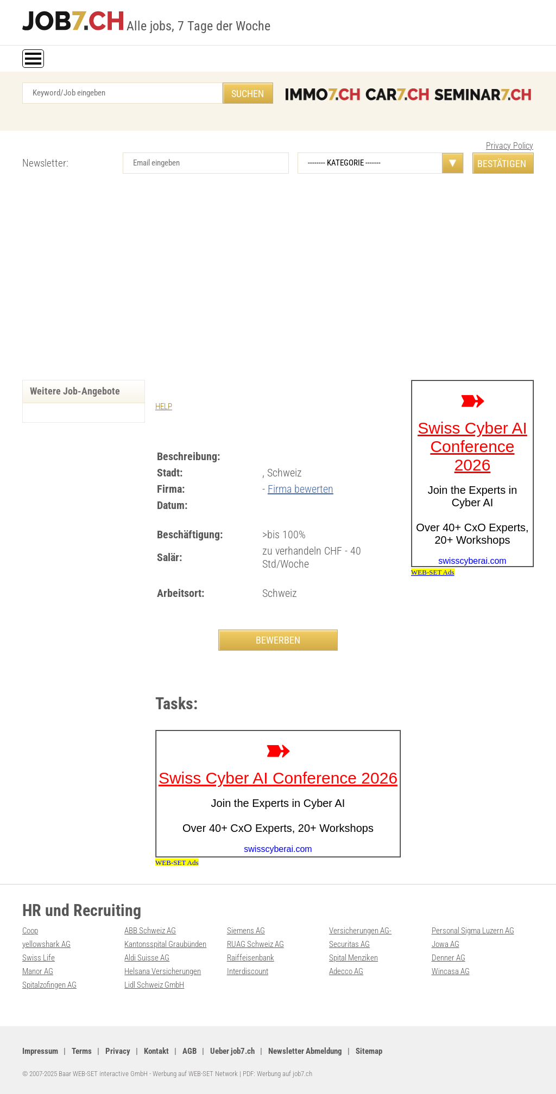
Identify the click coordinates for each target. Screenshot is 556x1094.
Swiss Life (38, 958)
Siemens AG (246, 931)
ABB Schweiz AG (150, 931)
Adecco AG (346, 971)
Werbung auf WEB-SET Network (195, 1074)
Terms (82, 1051)
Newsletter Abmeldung (305, 1051)
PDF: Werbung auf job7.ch (277, 1074)
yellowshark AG (46, 944)
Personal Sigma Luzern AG (473, 931)
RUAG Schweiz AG (255, 944)
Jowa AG (445, 944)
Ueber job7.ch (232, 1051)
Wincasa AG (451, 971)
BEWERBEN (278, 640)
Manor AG (37, 971)
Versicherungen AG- (360, 931)
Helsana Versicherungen (162, 971)
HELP (163, 406)
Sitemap (369, 1051)
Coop (30, 931)
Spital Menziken (353, 958)
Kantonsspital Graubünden (165, 944)
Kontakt (156, 1051)
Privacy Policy (509, 146)
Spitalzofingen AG (49, 985)
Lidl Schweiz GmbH (154, 985)
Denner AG (448, 958)
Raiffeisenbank (250, 958)
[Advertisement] (278, 288)
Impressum (40, 1051)
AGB (189, 1051)
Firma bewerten (300, 488)
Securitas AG (349, 944)
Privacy (117, 1051)
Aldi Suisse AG (146, 958)
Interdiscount (247, 971)
